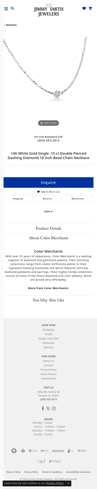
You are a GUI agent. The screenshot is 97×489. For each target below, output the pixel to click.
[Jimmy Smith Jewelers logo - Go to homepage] (49, 9)
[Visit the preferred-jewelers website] (41, 461)
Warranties (78, 198)
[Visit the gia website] (33, 450)
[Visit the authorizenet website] (14, 450)
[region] (48, 82)
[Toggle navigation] (7, 8)
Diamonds (48, 343)
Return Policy (14, 472)
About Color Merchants (48, 238)
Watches (48, 347)
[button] (12, 8)
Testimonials (48, 378)
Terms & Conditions (52, 472)
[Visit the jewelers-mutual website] (58, 450)
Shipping (18, 198)
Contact (48, 365)
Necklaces (11, 24)
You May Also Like (48, 300)
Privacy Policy (48, 369)
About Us (48, 361)
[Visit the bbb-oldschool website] (23, 450)
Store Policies (49, 374)
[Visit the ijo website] (45, 450)
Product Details (48, 228)
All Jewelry (48, 329)
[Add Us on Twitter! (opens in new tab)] (48, 408)
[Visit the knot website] (81, 450)
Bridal (48, 334)
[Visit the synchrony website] (55, 461)
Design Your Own (48, 338)
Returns (47, 198)
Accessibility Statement (78, 472)
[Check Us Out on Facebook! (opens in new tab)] (43, 408)
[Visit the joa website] (71, 450)
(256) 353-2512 (48, 140)
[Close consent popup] (68, 483)
